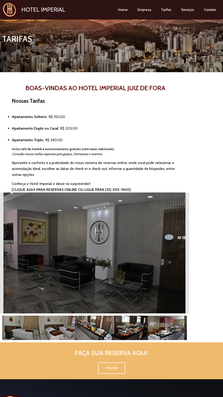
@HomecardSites (125, 392)
